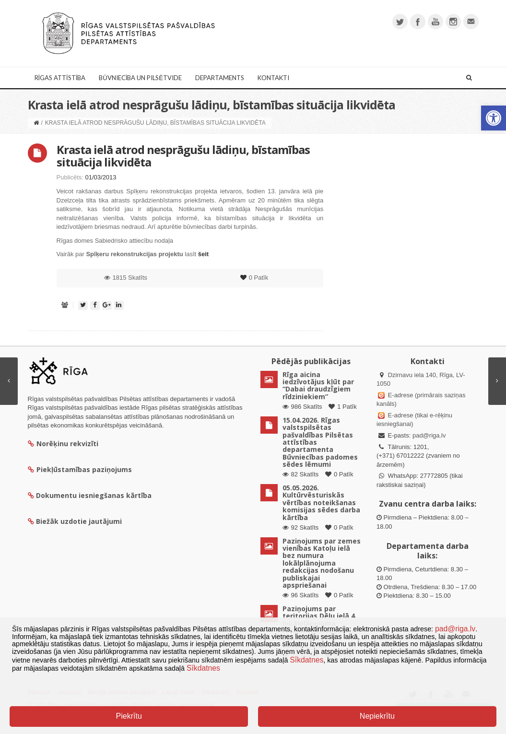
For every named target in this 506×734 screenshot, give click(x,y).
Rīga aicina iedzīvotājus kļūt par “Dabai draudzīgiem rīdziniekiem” (318, 385)
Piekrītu (129, 716)
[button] (493, 118)
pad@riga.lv (429, 435)
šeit (203, 254)
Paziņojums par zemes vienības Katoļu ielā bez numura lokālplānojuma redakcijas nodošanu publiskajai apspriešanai (321, 563)
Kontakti (273, 78)
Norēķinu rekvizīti (63, 443)
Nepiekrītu (377, 716)
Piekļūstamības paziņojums (80, 469)
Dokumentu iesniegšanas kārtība (94, 495)
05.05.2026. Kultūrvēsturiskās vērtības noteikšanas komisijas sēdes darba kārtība (321, 502)
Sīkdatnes (306, 660)
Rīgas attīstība (60, 78)
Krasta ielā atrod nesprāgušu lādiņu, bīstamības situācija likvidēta (183, 156)
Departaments (219, 78)
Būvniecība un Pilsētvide (140, 78)
